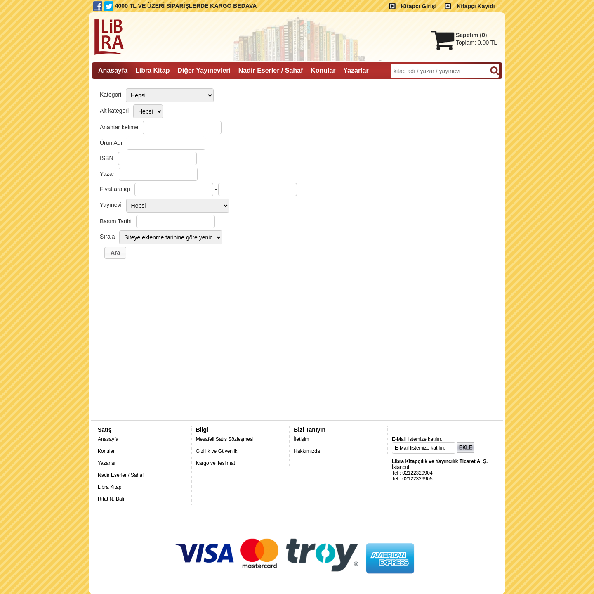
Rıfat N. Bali (111, 499)
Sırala (107, 236)
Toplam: (476, 42)
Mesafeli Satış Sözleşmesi (225, 439)
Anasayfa (108, 439)
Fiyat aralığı (115, 189)
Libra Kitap (109, 487)
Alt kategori (114, 110)
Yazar (107, 173)
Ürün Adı (111, 143)
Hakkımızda (307, 451)
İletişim (301, 439)
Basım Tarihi (116, 221)
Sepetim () (471, 35)
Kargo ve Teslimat (215, 463)
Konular (106, 451)
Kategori (110, 94)
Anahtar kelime (119, 127)
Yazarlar (107, 463)
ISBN (106, 158)
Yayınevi (111, 204)
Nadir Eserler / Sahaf (121, 475)
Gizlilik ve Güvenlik (217, 451)
